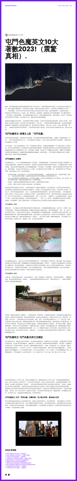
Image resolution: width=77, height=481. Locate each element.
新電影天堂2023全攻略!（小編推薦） (17, 467)
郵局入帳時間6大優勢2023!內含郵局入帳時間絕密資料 (20, 464)
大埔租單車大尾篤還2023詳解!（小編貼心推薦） (19, 458)
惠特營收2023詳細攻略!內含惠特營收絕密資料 (18, 463)
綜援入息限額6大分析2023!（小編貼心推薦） (18, 455)
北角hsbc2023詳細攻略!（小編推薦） (16, 456)
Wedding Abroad (10, 5)
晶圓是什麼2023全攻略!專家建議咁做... (16, 461)
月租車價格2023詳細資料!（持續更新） (17, 466)
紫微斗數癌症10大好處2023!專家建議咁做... (18, 460)
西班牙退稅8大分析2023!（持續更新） (16, 453)
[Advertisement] (38, 20)
